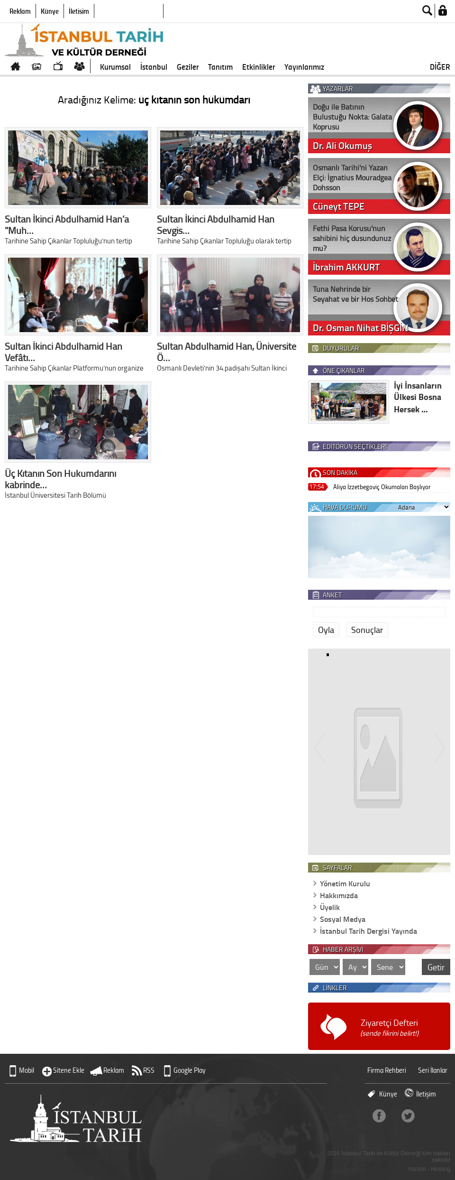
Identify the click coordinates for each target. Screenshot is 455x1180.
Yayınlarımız (304, 66)
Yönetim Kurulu (345, 883)
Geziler (188, 66)
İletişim (79, 11)
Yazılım (417, 1169)
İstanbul (153, 66)
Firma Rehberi (386, 1070)
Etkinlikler (258, 66)
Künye (50, 11)
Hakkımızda (339, 895)
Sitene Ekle (68, 1070)
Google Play (189, 1070)
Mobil (26, 1070)
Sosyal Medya (342, 918)
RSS (149, 1070)
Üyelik (330, 906)
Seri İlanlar (432, 1070)
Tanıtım (220, 66)
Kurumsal (115, 66)
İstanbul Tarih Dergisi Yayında (368, 930)
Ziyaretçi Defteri (389, 1027)
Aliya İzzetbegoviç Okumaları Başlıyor (381, 486)
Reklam (20, 11)
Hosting (440, 1169)
